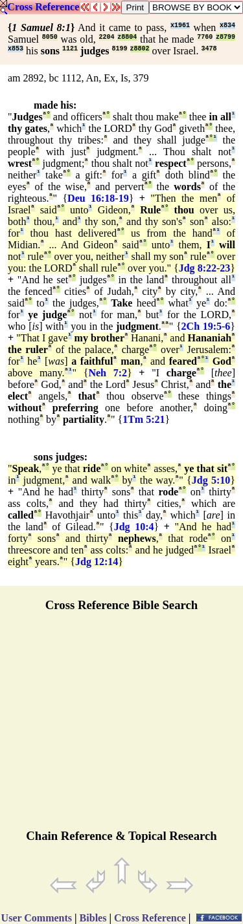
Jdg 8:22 (197, 268)
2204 (106, 37)
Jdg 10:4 (134, 526)
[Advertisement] (122, 726)
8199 (120, 48)
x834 (227, 25)
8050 (50, 37)
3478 (209, 48)
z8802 (140, 48)
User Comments (36, 917)
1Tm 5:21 (143, 419)
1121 (70, 48)
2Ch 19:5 (201, 326)
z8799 (225, 37)
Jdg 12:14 (96, 561)
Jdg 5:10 (211, 480)
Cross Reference (43, 6)
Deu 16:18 (91, 198)
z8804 (127, 37)
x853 (15, 48)
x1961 (180, 25)
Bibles (93, 917)
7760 (205, 37)
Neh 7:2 (107, 372)
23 (225, 268)
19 (124, 198)
